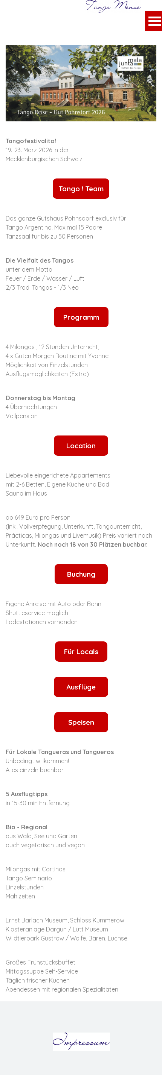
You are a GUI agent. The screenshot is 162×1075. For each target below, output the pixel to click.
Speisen (81, 722)
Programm (81, 317)
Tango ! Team (81, 188)
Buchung (81, 574)
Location (81, 445)
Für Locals (81, 651)
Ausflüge (81, 686)
